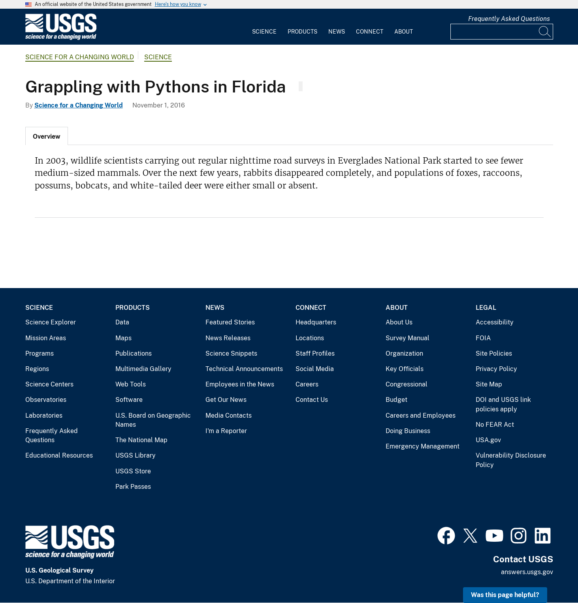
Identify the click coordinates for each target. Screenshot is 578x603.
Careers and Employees (421, 415)
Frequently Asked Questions (509, 19)
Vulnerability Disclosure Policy (511, 460)
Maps (123, 338)
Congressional (406, 384)
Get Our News (226, 399)
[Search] (545, 32)
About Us (399, 322)
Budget (396, 399)
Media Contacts (228, 415)
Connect (369, 31)
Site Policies (494, 353)
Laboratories (43, 415)
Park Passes (133, 486)
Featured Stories (230, 322)
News (336, 31)
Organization (404, 353)
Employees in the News (239, 384)
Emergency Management (422, 446)
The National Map (141, 440)
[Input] (501, 32)
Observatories (45, 399)
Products (302, 31)
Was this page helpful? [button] (505, 595)
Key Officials (405, 369)
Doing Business (408, 431)
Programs (39, 353)
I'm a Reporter (226, 431)
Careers (307, 384)
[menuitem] (264, 26)
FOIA (483, 338)
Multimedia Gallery (143, 369)
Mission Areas (45, 338)
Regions (37, 369)
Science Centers (49, 384)
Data (122, 322)
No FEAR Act (495, 424)
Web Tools (130, 384)
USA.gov (488, 440)
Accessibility (495, 322)
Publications (133, 353)
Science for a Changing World (79, 57)
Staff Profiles (315, 353)
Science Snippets (231, 353)
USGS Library (135, 455)
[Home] (60, 38)
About (403, 31)
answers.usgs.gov (527, 572)
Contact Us (312, 399)
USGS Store (133, 471)
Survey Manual (407, 338)
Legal (486, 307)
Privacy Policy (496, 369)
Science (264, 31)
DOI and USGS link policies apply (503, 404)
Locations (310, 338)
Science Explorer (50, 322)
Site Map (489, 384)
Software (129, 399)
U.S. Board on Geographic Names (153, 420)
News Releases (227, 338)
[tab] (46, 136)
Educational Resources (59, 455)
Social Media (315, 369)
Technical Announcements (244, 369)
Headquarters (316, 322)
